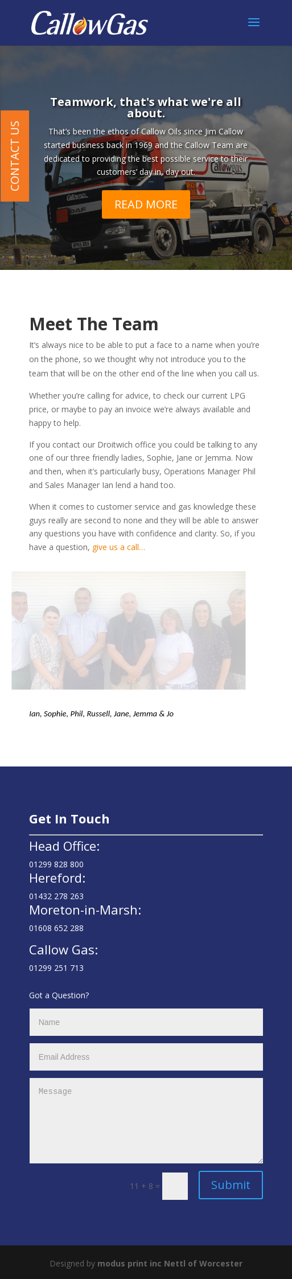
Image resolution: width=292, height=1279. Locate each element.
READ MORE (146, 205)
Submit (230, 1184)
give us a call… (119, 547)
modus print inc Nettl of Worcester (169, 1263)
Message (146, 1120)
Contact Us (14, 156)
